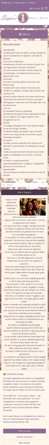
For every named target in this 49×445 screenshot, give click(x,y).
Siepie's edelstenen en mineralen (18, 399)
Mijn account (36, 8)
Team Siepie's (20, 2)
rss (46, 440)
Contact (31, 2)
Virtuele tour (6, 2)
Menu (24, 34)
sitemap (40, 440)
